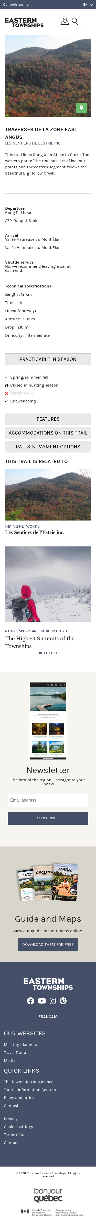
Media (10, 1060)
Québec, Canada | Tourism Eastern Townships (24, 22)
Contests (12, 1105)
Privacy (10, 1118)
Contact (11, 1142)
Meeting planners (20, 1044)
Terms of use (15, 1134)
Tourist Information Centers (30, 1089)
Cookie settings (18, 1126)
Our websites (16, 4)
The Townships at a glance (28, 1081)
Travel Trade (15, 1052)
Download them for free (48, 944)
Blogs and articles (20, 1097)
